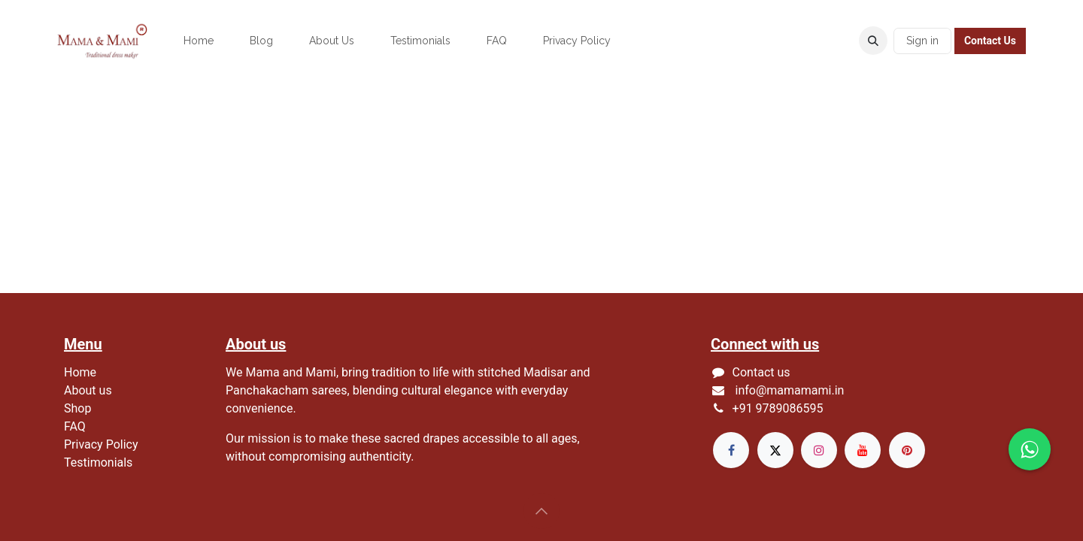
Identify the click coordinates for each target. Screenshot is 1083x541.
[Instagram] (819, 450)
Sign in (922, 41)
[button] (873, 40)
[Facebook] (731, 450)
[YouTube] (863, 450)
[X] (775, 450)
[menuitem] (198, 41)
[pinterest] (907, 450)
